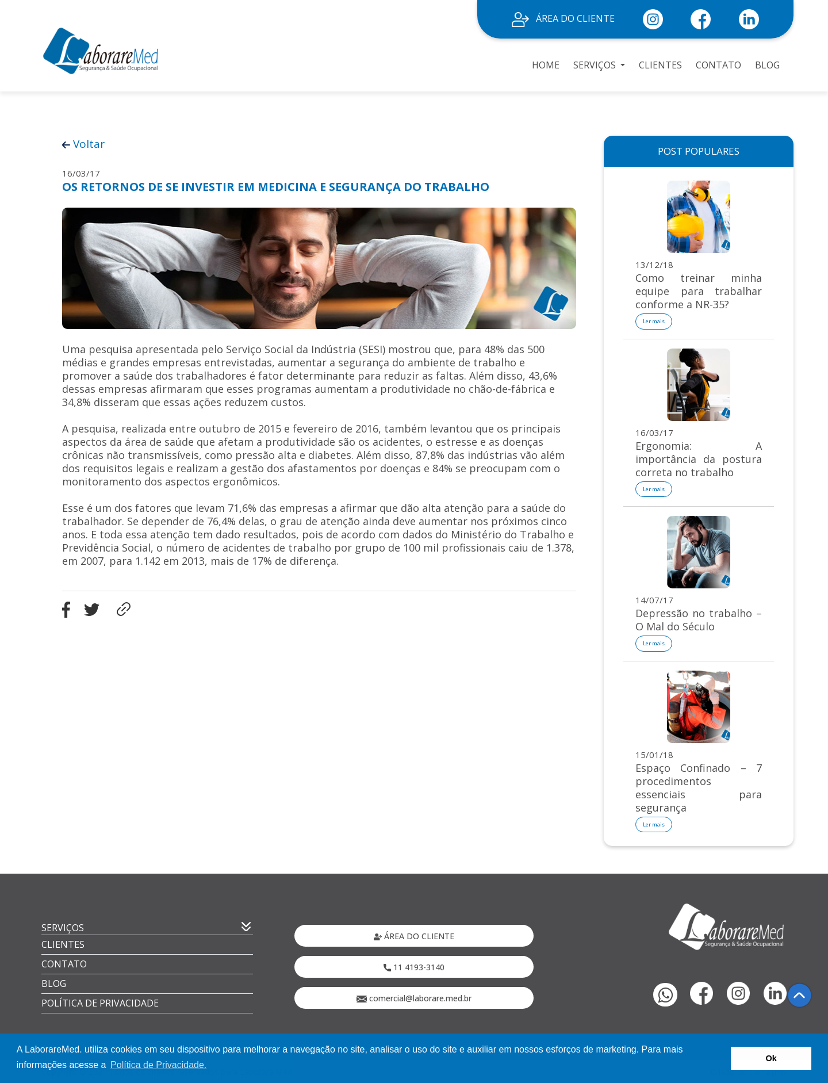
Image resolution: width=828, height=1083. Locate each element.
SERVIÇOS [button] (595, 65)
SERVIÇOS (62, 927)
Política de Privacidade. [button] (158, 1065)
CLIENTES (660, 65)
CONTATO (718, 65)
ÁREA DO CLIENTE (563, 18)
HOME (545, 65)
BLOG (767, 65)
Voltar (83, 143)
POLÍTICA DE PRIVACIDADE (100, 1003)
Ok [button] (771, 1058)
